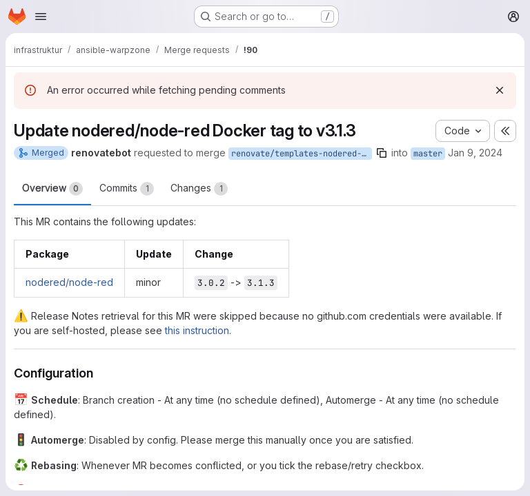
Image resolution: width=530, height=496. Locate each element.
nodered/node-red (69, 282)
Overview (52, 189)
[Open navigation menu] (41, 17)
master (427, 153)
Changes (199, 189)
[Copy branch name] (381, 153)
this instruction (197, 330)
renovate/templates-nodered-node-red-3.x (301, 153)
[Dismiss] (499, 90)
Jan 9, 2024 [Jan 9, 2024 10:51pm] (475, 152)
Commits (126, 189)
